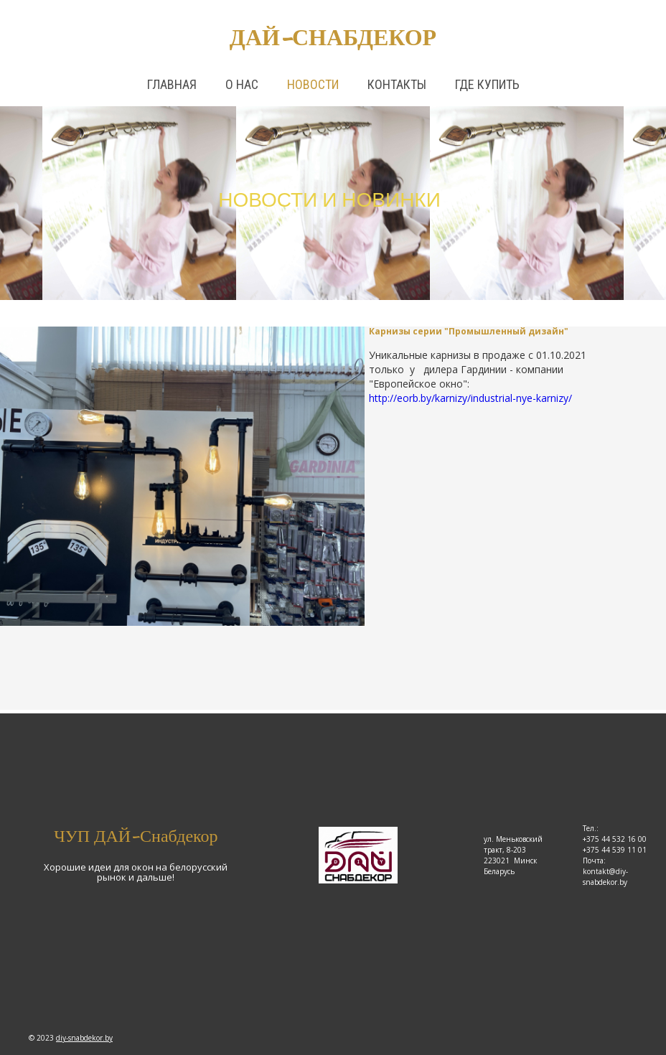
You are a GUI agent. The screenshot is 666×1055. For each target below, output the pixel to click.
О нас (241, 84)
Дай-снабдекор (333, 37)
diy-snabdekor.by (84, 1038)
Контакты (396, 84)
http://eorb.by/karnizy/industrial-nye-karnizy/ (470, 398)
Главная (172, 84)
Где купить (487, 84)
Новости (313, 84)
